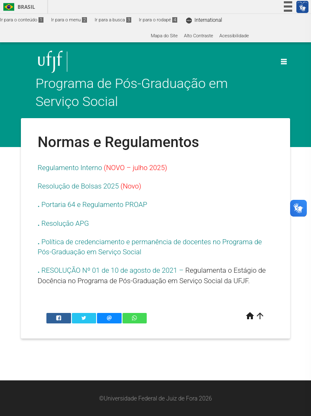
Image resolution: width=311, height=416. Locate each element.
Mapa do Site (164, 36)
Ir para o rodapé (158, 20)
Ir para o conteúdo (21, 20)
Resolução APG (65, 223)
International (204, 20)
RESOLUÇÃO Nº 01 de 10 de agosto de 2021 (109, 270)
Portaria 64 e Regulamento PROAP (94, 204)
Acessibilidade (234, 36)
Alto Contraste (198, 36)
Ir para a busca (112, 20)
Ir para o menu (69, 20)
